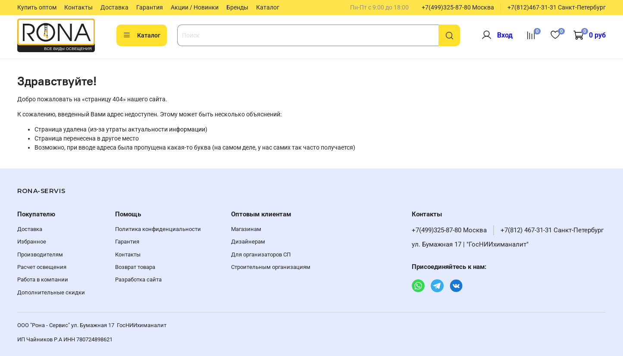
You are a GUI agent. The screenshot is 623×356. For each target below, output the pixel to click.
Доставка (114, 7)
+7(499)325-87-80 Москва (458, 7)
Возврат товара (135, 267)
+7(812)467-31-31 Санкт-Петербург (556, 7)
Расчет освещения (41, 267)
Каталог (267, 7)
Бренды (237, 7)
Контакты (78, 7)
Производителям (40, 254)
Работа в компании (42, 279)
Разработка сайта (138, 279)
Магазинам (246, 229)
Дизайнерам (248, 241)
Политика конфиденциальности (158, 229)
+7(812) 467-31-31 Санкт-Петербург (552, 230)
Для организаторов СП (261, 254)
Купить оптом (36, 7)
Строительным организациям (270, 267)
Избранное (31, 241)
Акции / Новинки (195, 7)
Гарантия (149, 7)
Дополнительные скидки (51, 292)
